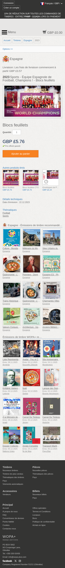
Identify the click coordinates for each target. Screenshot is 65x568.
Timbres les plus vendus (13, 474)
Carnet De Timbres (31, 417)
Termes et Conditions (41, 511)
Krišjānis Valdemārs (12, 388)
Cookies (6, 525)
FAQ (4, 515)
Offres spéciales (39, 508)
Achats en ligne (39, 525)
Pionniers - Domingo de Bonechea (38, 274)
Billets (36, 491)
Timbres (17, 40)
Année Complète (30, 446)
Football (6, 213)
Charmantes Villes (50, 301)
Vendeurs (7, 494)
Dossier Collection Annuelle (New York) (21, 446)
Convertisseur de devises (13, 518)
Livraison (36, 515)
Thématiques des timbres (13, 477)
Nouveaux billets (40, 494)
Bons (35, 518)
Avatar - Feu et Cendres (34, 359)
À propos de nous (10, 511)
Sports (6, 216)
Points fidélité (8, 522)
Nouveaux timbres (10, 470)
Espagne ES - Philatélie (53, 274)
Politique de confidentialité (44, 522)
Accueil (7, 40)
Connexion (9, 3)
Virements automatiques (13, 484)
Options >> (8, 49)
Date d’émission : (11, 202)
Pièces (36, 467)
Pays (5, 481)
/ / (51, 3)
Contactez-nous (9, 529)
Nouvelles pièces (40, 470)
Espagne (28, 40)
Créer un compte (11, 8)
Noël (25, 388)
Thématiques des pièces (43, 474)
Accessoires (10, 491)
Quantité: (7, 132)
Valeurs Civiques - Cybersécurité (18, 327)
